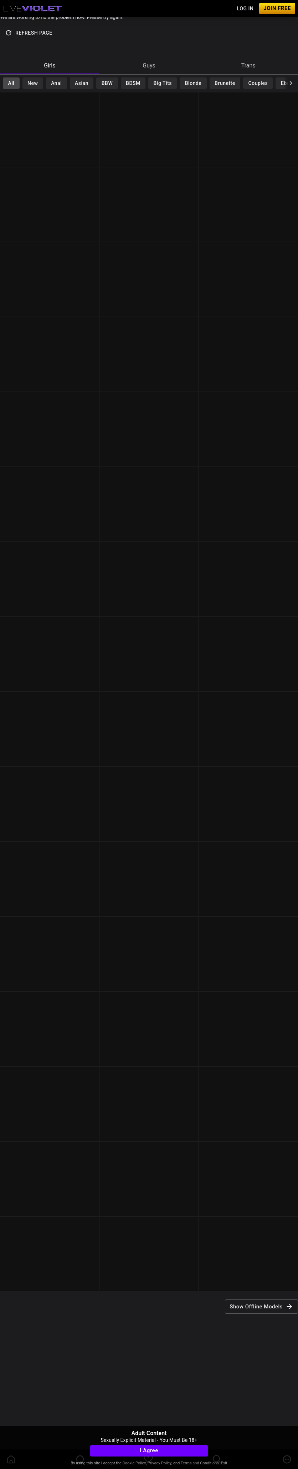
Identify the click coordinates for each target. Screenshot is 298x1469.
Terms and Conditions (200, 1463)
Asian (81, 83)
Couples (258, 83)
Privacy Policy (159, 1463)
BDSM (133, 83)
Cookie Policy (134, 1463)
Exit (224, 1463)
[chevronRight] (291, 83)
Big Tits (163, 83)
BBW (107, 83)
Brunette (225, 83)
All (11, 83)
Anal (56, 83)
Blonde (193, 83)
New (32, 83)
